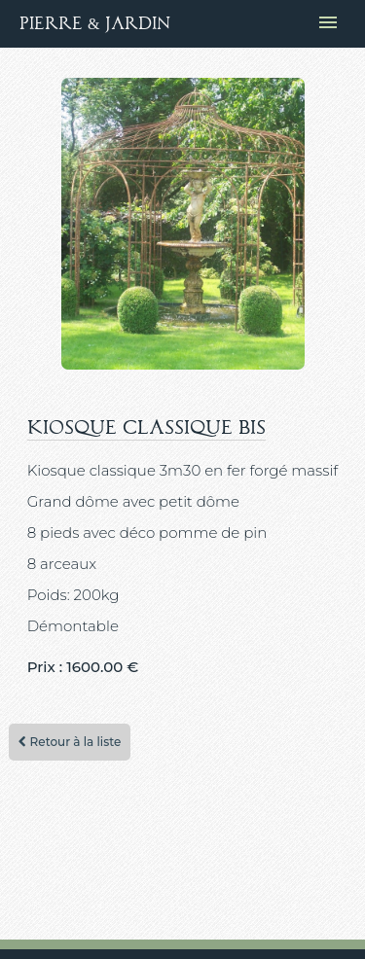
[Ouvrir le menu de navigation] (328, 24)
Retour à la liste (69, 741)
